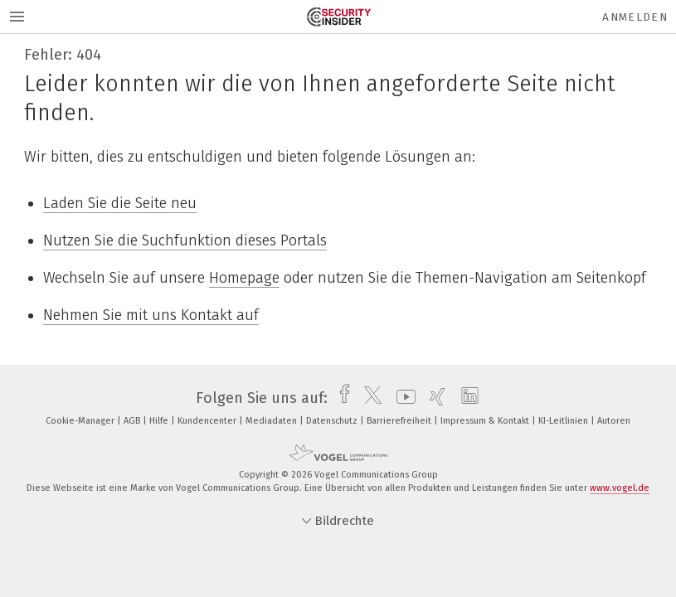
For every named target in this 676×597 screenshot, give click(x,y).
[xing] (433, 398)
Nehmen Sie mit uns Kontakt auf (151, 315)
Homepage (244, 278)
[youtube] (402, 398)
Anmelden (635, 17)
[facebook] (340, 398)
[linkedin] (465, 398)
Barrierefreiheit (400, 420)
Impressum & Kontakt (486, 420)
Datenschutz (333, 420)
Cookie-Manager (81, 420)
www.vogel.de (619, 488)
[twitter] (368, 398)
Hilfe (160, 420)
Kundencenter (208, 420)
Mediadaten (272, 420)
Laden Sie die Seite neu (120, 203)
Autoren (613, 420)
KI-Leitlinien (564, 420)
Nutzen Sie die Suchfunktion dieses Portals (185, 240)
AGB (133, 420)
